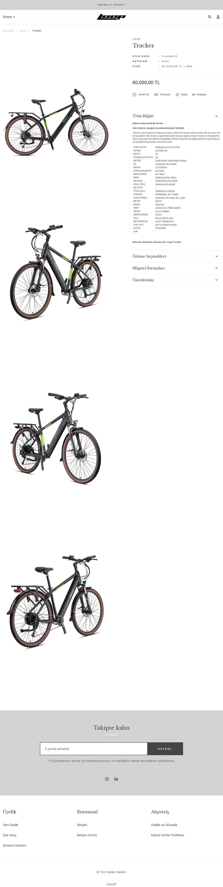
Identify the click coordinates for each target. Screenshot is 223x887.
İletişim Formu (87, 835)
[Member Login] (216, 16)
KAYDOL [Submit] (164, 749)
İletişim (82, 825)
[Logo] (111, 17)
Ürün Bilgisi (143, 116)
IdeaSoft (111, 884)
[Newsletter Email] (111, 748)
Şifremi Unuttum (14, 846)
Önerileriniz (143, 280)
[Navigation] (9, 17)
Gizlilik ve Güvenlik (164, 825)
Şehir (166, 61)
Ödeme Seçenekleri (149, 256)
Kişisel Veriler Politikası (167, 835)
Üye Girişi (9, 835)
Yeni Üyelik (10, 825)
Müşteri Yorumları (149, 268)
